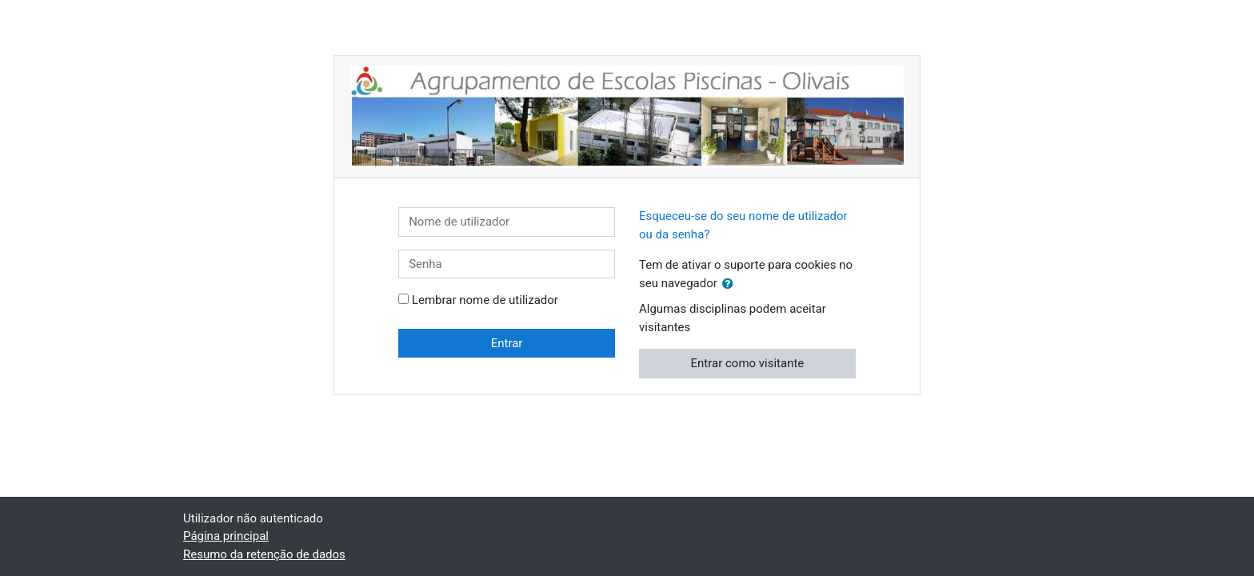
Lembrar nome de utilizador (485, 300)
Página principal (226, 536)
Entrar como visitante (748, 363)
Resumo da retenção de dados (264, 554)
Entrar (507, 343)
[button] (731, 284)
